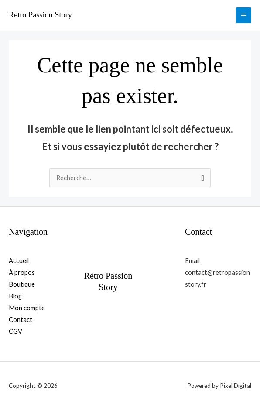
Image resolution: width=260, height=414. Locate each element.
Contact (20, 319)
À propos (22, 272)
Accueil (19, 260)
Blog (15, 296)
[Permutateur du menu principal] (243, 15)
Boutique (22, 284)
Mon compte (27, 307)
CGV (15, 331)
